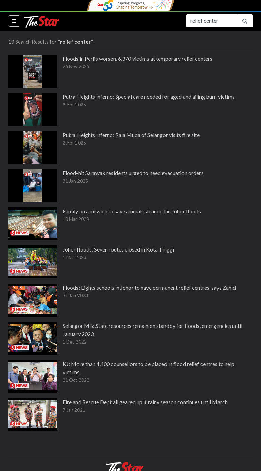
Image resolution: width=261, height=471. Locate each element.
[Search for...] (211, 20)
